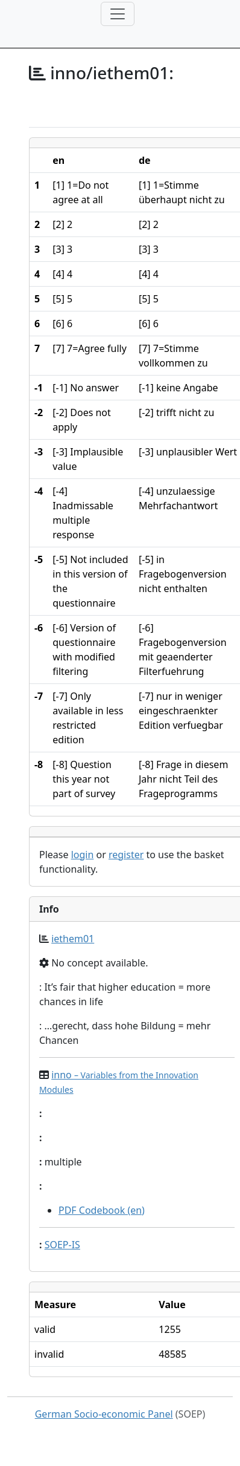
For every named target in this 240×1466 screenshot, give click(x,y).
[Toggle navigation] (117, 14)
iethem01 (72, 938)
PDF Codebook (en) (101, 1210)
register (126, 854)
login (82, 854)
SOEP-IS (62, 1244)
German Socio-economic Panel (104, 1414)
